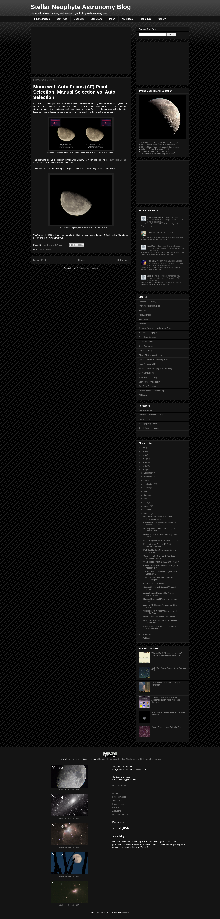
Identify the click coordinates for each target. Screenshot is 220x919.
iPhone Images (42, 19)
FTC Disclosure (119, 785)
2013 (144, 634)
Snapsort (142, 433)
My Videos (127, 19)
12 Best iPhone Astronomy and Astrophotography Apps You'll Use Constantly (165, 699)
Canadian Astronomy (147, 337)
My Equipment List (120, 814)
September (148, 484)
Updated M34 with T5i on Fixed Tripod (159, 617)
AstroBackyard (145, 315)
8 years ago (157, 269)
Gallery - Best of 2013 (69, 876)
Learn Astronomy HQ (147, 364)
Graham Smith (153, 232)
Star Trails (61, 19)
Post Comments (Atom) (87, 268)
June (146, 495)
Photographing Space (148, 424)
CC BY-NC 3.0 (138, 769)
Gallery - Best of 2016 (69, 789)
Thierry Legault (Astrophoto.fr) (151, 391)
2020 (144, 451)
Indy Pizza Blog (145, 350)
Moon (112, 19)
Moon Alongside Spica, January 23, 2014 (160, 540)
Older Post (123, 260)
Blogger (125, 913)
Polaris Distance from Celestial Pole (166, 727)
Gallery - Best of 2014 (69, 847)
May (146, 499)
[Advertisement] (81, 50)
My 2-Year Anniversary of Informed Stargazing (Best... (157, 518)
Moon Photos (118, 804)
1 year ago (149, 226)
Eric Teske (48, 245)
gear (42, 249)
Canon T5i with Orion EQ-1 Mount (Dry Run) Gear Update (159, 557)
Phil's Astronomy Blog (148, 377)
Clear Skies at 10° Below (153, 583)
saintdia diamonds (155, 217)
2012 (144, 638)
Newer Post (39, 260)
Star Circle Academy (147, 386)
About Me (116, 811)
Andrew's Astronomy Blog (149, 306)
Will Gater (143, 395)
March (147, 506)
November (148, 477)
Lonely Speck (144, 419)
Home (81, 260)
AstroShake (143, 319)
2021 (144, 448)
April (146, 502)
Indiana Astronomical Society (151, 415)
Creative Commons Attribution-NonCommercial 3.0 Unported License (129, 759)
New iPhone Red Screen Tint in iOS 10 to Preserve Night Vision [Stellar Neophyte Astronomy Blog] (162, 253)
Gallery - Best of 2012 (69, 905)
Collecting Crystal (146, 342)
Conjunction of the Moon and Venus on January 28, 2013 (159, 524)
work (65, 759)
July (146, 491)
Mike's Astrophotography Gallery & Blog (155, 368)
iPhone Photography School (150, 355)
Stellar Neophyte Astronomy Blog (81, 6)
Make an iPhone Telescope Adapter (155, 149)
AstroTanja (143, 324)
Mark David (152, 246)
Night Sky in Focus (146, 373)
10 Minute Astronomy (147, 301)
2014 (144, 470)
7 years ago (164, 239)
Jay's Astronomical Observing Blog (153, 359)
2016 (144, 462)
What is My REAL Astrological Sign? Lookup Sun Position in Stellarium (166, 654)
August (147, 488)
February (148, 510)
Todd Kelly (151, 261)
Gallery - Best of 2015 (69, 818)
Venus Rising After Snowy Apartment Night (161, 562)
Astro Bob (143, 310)
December (148, 473)
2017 (144, 459)
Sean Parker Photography (149, 382)
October (147, 480)
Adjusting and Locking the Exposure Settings (159, 143)
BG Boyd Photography (148, 333)
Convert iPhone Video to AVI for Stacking (158, 151)
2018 (144, 455)
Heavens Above (145, 410)
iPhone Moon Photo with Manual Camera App (160, 147)
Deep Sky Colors (146, 346)
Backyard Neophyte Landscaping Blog (155, 328)
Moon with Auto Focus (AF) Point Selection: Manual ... (157, 545)
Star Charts (96, 19)
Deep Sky (79, 19)
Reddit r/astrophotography (150, 428)
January (147, 513)
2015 (144, 466)
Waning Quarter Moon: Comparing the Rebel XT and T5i (159, 530)
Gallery (162, 19)
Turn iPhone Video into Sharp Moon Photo (158, 154)
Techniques (145, 19)
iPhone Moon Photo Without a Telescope (158, 145)
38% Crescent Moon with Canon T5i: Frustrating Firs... (158, 578)
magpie (150, 276)
